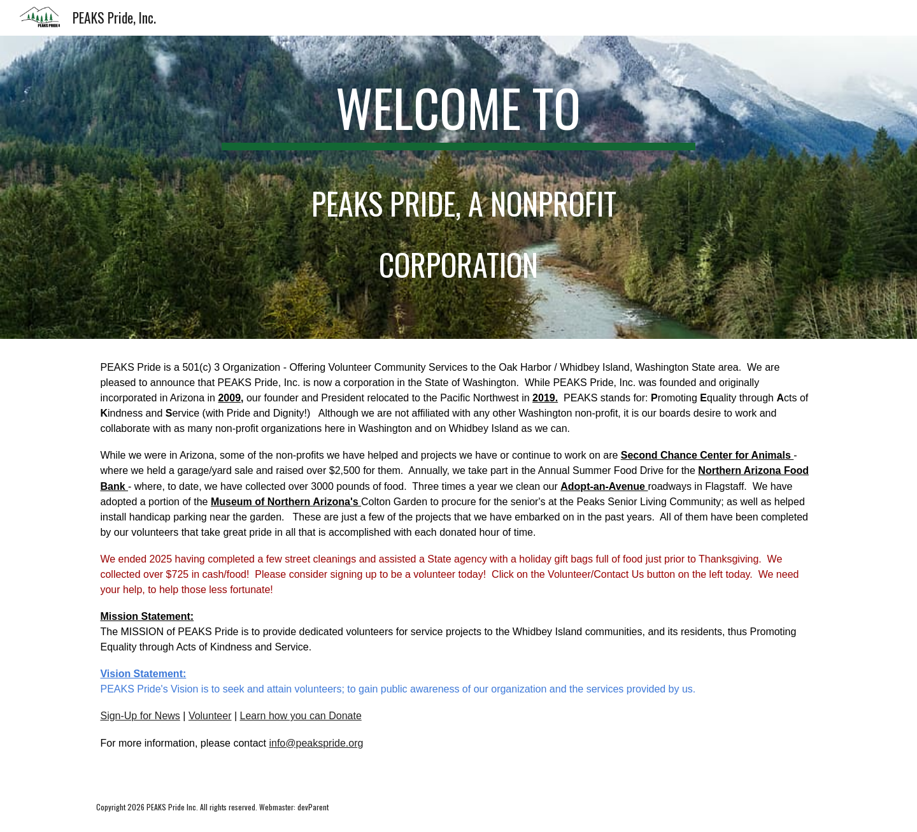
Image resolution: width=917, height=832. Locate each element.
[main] (458, 187)
